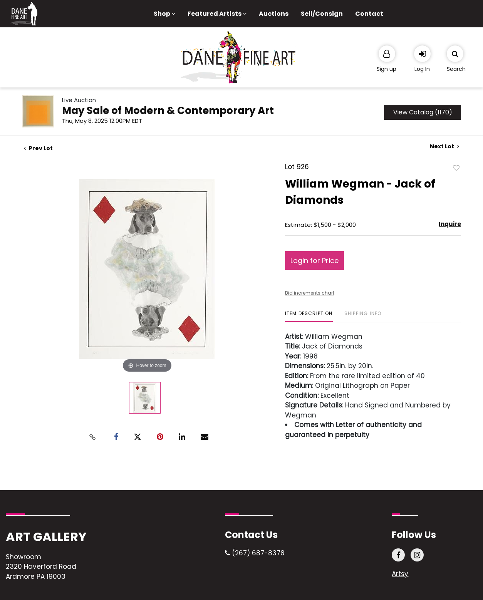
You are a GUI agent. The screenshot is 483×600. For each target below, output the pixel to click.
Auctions (273, 13)
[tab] (309, 316)
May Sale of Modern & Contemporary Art (168, 110)
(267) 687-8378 (255, 553)
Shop (164, 13)
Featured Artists (217, 13)
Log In (422, 69)
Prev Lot (38, 148)
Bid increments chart (309, 293)
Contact (369, 13)
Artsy (400, 573)
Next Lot (444, 146)
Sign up (386, 69)
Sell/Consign (322, 13)
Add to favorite (456, 167)
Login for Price (314, 260)
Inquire (450, 224)
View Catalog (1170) (422, 112)
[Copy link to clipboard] (92, 437)
